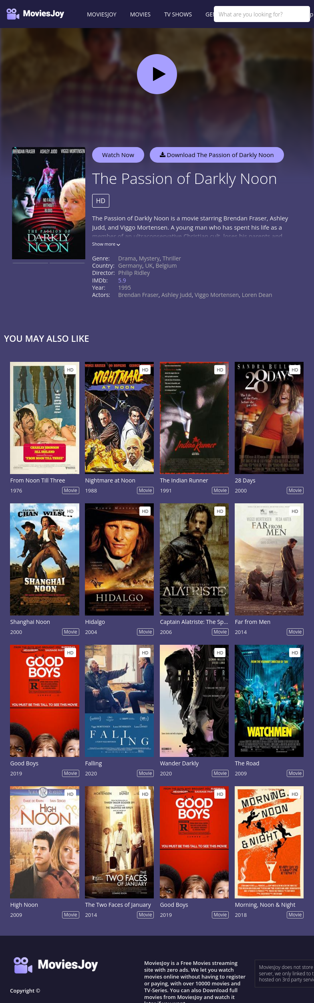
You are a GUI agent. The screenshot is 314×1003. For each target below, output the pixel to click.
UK (149, 265)
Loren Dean (257, 295)
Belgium (166, 265)
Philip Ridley (134, 272)
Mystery (149, 258)
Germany (130, 265)
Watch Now (118, 155)
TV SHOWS (178, 14)
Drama (127, 258)
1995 (124, 287)
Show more (106, 244)
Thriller (172, 258)
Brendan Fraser (138, 295)
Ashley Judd (176, 295)
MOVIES (140, 14)
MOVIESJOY (102, 14)
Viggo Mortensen (217, 295)
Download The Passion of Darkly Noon (217, 155)
